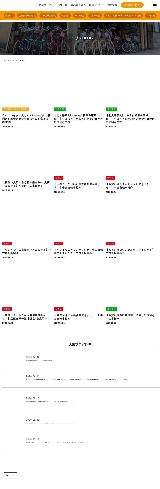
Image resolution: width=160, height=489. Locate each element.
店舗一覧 (62, 5)
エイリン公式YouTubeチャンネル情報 (123, 15)
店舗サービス (46, 5)
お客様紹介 (95, 15)
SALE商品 (79, 15)
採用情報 (112, 5)
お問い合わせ (132, 5)
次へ (8, 475)
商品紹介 (65, 15)
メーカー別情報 (48, 15)
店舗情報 (9, 15)
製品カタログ (78, 5)
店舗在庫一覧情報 (27, 15)
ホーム (6, 60)
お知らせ (151, 15)
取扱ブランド (96, 5)
